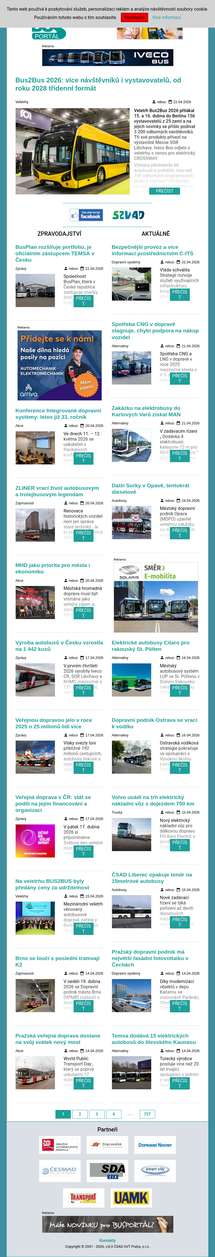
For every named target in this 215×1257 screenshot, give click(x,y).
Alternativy (120, 346)
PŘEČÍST (83, 301)
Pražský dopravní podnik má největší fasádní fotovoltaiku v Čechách (150, 958)
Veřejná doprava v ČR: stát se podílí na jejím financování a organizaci (53, 803)
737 (147, 1114)
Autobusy (119, 500)
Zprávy (20, 268)
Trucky (117, 812)
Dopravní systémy (126, 262)
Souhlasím (134, 17)
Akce (19, 426)
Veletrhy (21, 102)
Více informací (166, 17)
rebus (159, 102)
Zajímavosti (24, 503)
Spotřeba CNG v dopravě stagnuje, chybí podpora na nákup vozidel (155, 330)
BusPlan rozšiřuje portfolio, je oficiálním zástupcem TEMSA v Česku (54, 253)
